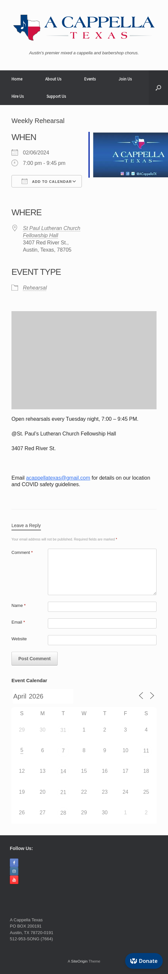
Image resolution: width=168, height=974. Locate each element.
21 (63, 792)
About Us (53, 79)
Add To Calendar (47, 181)
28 (63, 813)
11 (146, 750)
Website (19, 638)
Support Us (56, 96)
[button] (158, 87)
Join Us (125, 79)
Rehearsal (35, 288)
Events (90, 79)
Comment (22, 552)
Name (18, 605)
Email (18, 622)
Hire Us (17, 96)
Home (16, 79)
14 (63, 771)
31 (63, 730)
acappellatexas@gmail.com (58, 478)
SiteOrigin (79, 961)
